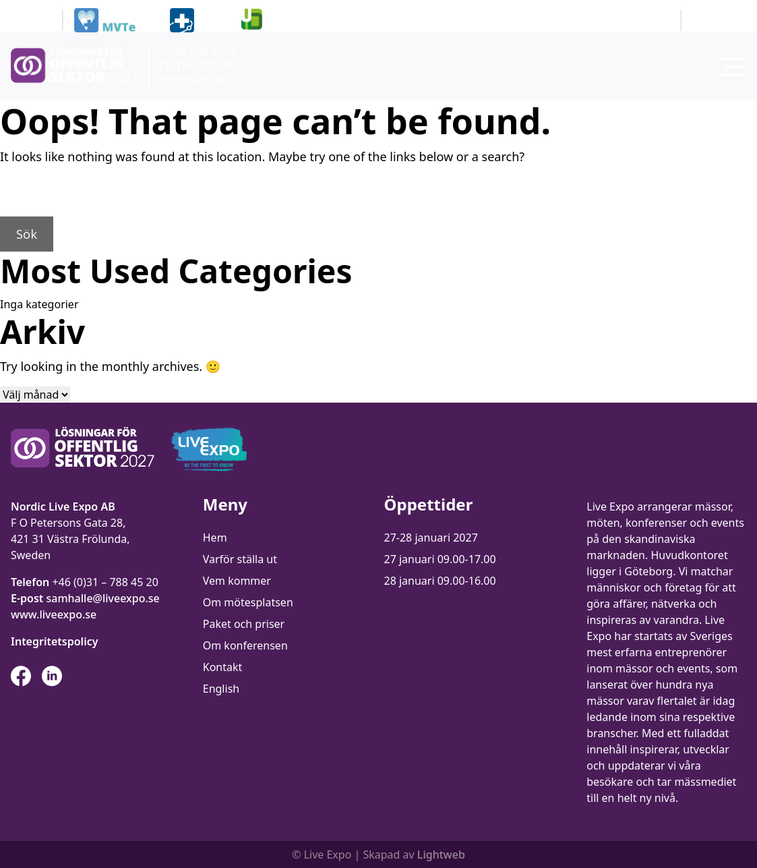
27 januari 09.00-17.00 (440, 559)
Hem (215, 537)
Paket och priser (243, 623)
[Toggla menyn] (732, 66)
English (221, 688)
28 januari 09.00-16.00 (440, 580)
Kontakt (223, 667)
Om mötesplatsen (248, 602)
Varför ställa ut (240, 559)
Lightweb (441, 854)
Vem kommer (237, 580)
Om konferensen (245, 645)
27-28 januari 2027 (431, 537)
